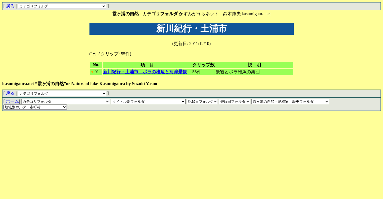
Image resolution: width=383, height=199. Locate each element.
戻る (10, 6)
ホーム (12, 101)
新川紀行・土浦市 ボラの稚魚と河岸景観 (145, 71)
